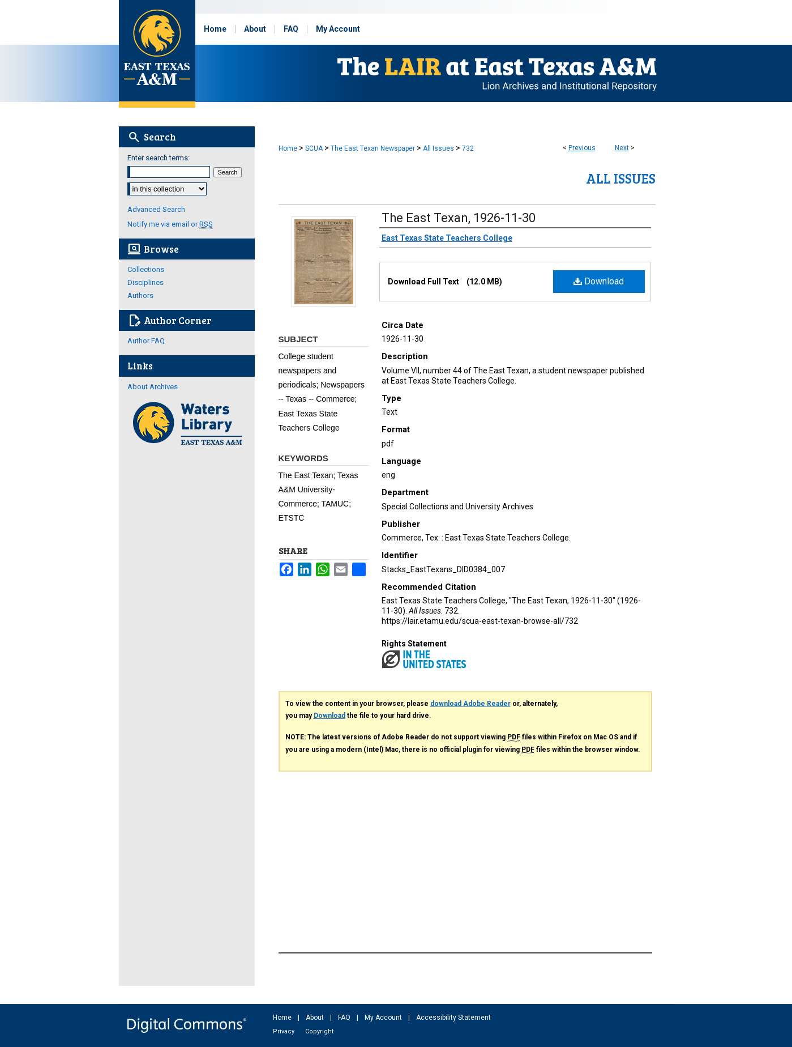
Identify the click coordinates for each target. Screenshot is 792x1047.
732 (468, 148)
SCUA (314, 148)
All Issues (438, 148)
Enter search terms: (158, 158)
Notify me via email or (170, 224)
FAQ (345, 1018)
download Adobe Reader (470, 704)
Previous (582, 148)
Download (598, 281)
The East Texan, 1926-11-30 (459, 218)
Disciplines (145, 282)
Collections (145, 269)
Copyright (319, 1031)
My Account (384, 1018)
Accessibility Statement (453, 1018)
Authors (140, 295)
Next (622, 148)
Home (288, 148)
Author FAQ (146, 341)
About (316, 1018)
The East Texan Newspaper (373, 148)
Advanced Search (156, 209)
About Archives (152, 386)
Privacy (284, 1031)
